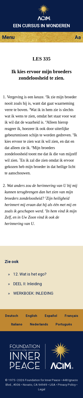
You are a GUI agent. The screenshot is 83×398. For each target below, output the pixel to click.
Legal (41, 389)
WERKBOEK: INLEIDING (33, 293)
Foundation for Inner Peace (42, 380)
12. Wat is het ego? (29, 274)
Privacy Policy (67, 384)
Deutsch (11, 316)
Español (51, 316)
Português (64, 324)
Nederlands (39, 324)
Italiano (16, 324)
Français (71, 316)
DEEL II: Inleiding (27, 283)
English (31, 316)
